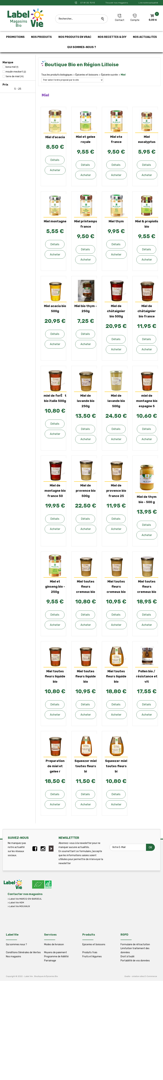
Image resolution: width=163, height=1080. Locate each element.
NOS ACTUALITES (145, 37)
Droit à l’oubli (127, 956)
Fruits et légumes (92, 956)
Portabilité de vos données (135, 960)
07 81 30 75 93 (87, 3)
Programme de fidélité (56, 956)
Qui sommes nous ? (16, 944)
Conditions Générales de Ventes (23, 952)
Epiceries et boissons (93, 944)
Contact (119, 20)
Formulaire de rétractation (135, 944)
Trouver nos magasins (116, 3)
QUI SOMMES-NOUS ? (81, 47)
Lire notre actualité (148, 3)
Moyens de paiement (55, 952)
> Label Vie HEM (16, 902)
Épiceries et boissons (86, 74)
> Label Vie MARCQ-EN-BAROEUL (25, 899)
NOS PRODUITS (41, 37)
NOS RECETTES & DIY (112, 37)
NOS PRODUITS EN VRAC (74, 37)
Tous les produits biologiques (57, 74)
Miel (123, 74)
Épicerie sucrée (109, 74)
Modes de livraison (54, 944)
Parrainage (50, 960)
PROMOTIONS (15, 37)
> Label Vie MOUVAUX (19, 906)
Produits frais (89, 952)
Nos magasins (13, 956)
